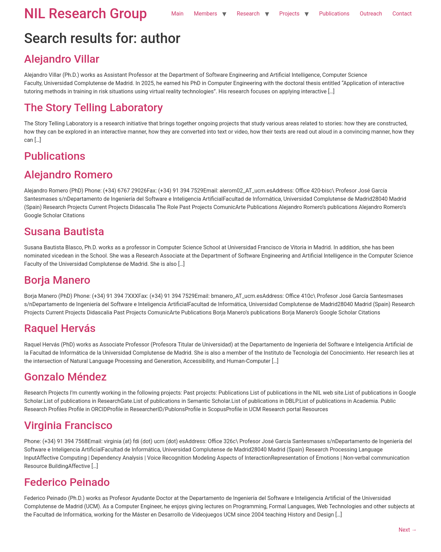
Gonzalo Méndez (65, 376)
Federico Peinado (67, 482)
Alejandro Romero (68, 174)
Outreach (371, 13)
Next (408, 530)
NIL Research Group (85, 14)
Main (177, 13)
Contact (402, 13)
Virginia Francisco (68, 425)
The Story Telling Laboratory (93, 107)
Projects (289, 13)
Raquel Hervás (59, 328)
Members (205, 13)
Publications (334, 13)
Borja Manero (57, 280)
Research (248, 13)
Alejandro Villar (61, 58)
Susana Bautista (64, 231)
